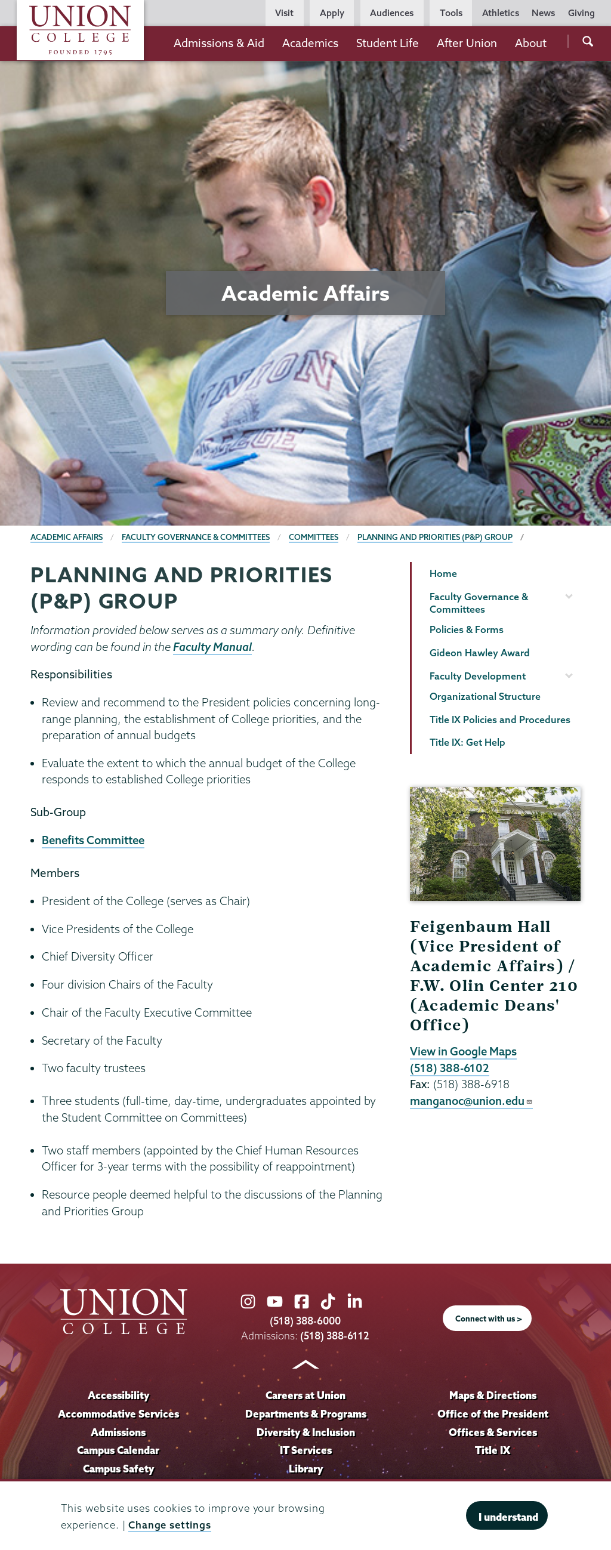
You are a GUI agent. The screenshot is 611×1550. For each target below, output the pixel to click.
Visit (284, 12)
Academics (310, 43)
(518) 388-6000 (305, 1320)
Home (443, 573)
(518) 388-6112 (335, 1335)
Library (305, 1469)
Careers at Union (305, 1395)
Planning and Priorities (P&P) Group (437, 537)
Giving (581, 12)
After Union (467, 43)
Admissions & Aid (219, 43)
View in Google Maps (464, 1051)
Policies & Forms (467, 629)
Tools (451, 12)
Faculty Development (478, 676)
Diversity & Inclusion (305, 1432)
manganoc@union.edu (472, 1101)
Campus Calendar (118, 1450)
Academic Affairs (66, 537)
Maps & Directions (492, 1395)
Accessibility (118, 1395)
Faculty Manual (212, 647)
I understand (508, 1517)
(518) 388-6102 (450, 1068)
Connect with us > (488, 1318)
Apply (332, 12)
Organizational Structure (485, 696)
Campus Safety (118, 1469)
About (531, 43)
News (543, 12)
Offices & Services (493, 1432)
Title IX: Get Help (467, 742)
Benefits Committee (94, 840)
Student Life (387, 43)
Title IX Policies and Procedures (500, 719)
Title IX (492, 1450)
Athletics (500, 12)
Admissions (118, 1432)
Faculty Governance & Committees (196, 537)
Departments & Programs (306, 1413)
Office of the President (492, 1413)
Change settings (169, 1524)
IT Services (306, 1450)
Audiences (391, 12)
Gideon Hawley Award (480, 653)
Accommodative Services (118, 1413)
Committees (315, 537)
